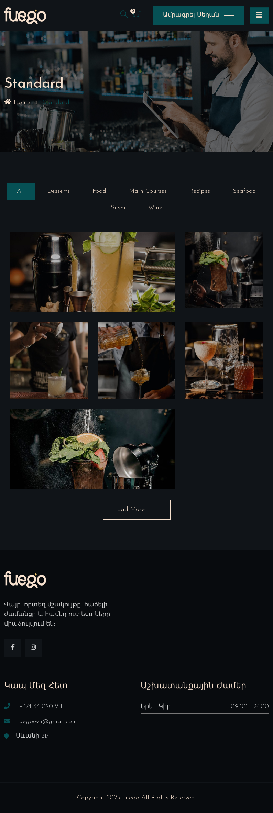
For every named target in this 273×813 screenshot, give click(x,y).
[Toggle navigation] (259, 15)
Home (17, 102)
